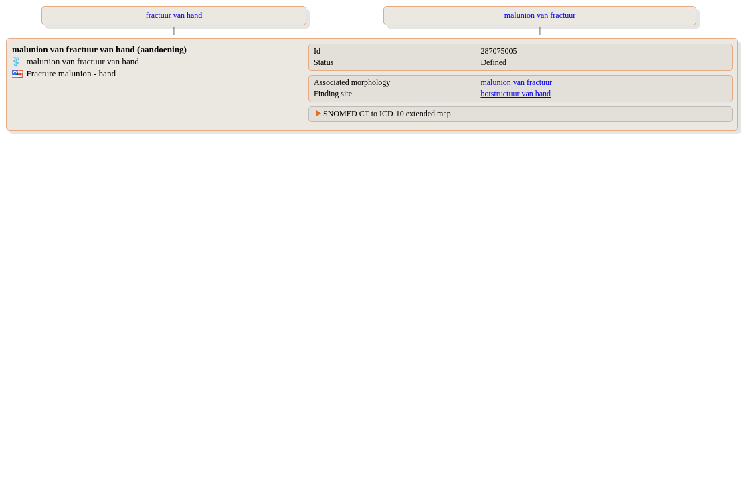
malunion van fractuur (516, 82)
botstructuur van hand (515, 93)
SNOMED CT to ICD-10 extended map (387, 113)
